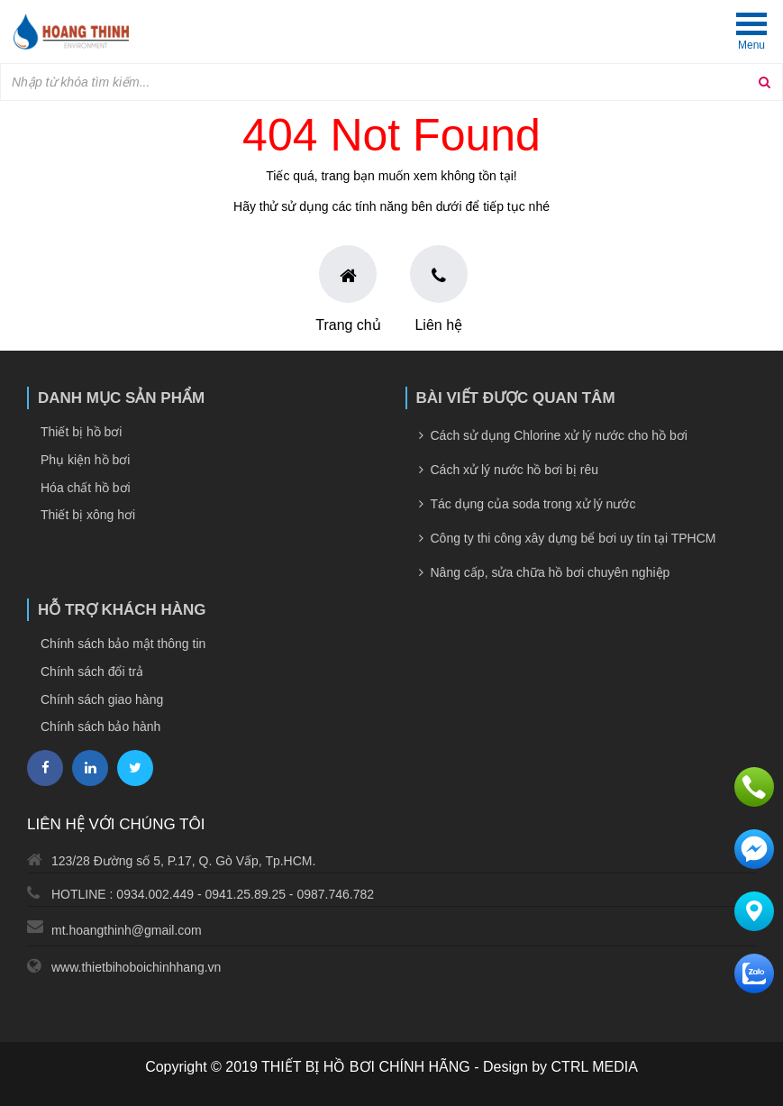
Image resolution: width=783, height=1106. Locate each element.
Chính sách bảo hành (100, 726)
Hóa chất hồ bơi (86, 487)
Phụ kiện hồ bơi (85, 459)
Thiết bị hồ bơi (81, 432)
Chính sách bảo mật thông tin (123, 643)
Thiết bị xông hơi (88, 514)
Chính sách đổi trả (92, 671)
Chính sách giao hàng (102, 699)
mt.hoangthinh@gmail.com (126, 930)
